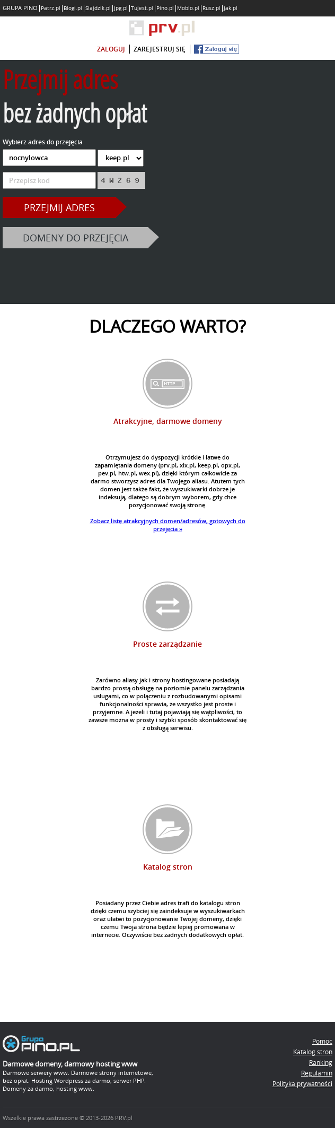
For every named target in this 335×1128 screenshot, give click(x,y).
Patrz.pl (50, 8)
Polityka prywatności (302, 1083)
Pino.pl (165, 8)
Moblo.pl (188, 8)
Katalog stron (312, 1051)
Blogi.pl (73, 8)
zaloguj (111, 49)
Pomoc (322, 1041)
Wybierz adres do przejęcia (43, 141)
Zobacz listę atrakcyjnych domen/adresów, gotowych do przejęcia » (167, 525)
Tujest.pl (142, 8)
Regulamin (316, 1073)
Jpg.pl (121, 8)
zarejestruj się (160, 49)
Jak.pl (230, 8)
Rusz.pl (211, 8)
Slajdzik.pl (98, 8)
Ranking (320, 1062)
